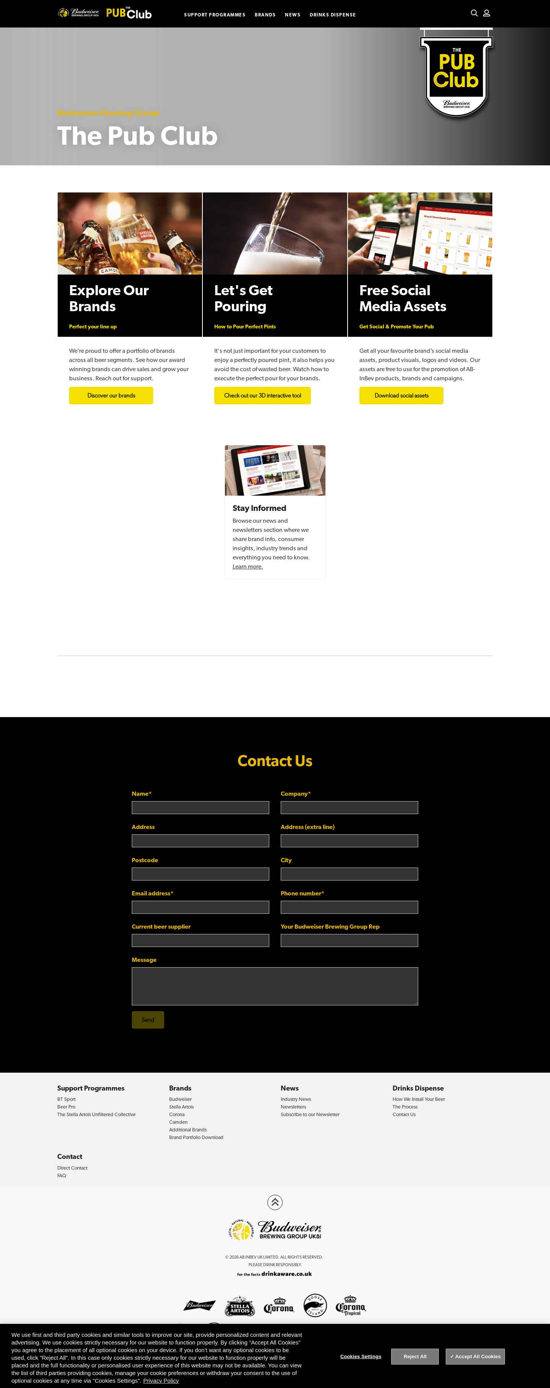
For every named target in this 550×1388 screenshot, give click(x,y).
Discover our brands (111, 395)
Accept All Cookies (478, 1356)
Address (143, 827)
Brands (265, 15)
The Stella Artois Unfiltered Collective (96, 1114)
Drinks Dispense (333, 15)
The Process (405, 1107)
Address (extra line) (308, 827)
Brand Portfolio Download (196, 1137)
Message (144, 959)
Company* (296, 793)
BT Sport (66, 1099)
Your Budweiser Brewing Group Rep (330, 926)
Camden (178, 1122)
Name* (142, 793)
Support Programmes (215, 15)
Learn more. (248, 566)
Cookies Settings (361, 1356)
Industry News (296, 1099)
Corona (176, 1114)
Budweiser (180, 1099)
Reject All (415, 1356)
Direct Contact (72, 1168)
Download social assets (402, 395)
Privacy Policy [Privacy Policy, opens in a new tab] (161, 1380)
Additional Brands (188, 1130)
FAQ (61, 1175)
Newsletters (293, 1107)
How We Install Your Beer (419, 1099)
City (286, 860)
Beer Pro (66, 1107)
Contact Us (404, 1114)
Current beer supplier (161, 926)
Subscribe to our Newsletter (310, 1114)
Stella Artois (181, 1107)
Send (148, 1019)
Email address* (152, 893)
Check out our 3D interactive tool (262, 395)
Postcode (145, 860)
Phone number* (302, 893)
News (293, 15)
